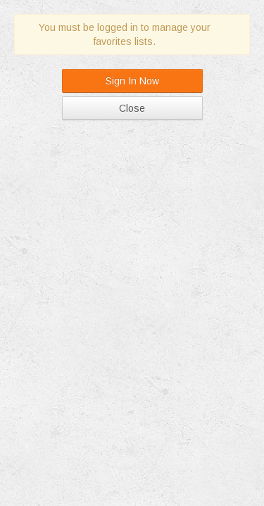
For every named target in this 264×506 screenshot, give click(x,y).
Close (132, 108)
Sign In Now (132, 80)
